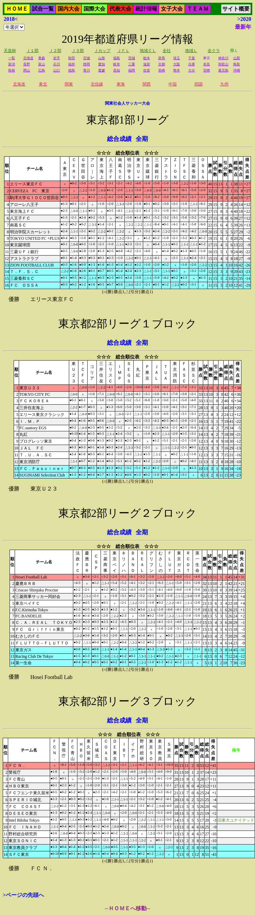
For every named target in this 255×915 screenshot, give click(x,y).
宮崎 (206, 70)
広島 (41, 70)
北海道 (28, 58)
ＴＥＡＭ (198, 9)
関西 (146, 84)
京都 (161, 64)
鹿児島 (223, 70)
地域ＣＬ (148, 50)
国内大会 (68, 9)
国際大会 (94, 9)
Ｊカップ (102, 50)
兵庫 (191, 64)
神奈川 (223, 58)
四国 (198, 84)
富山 (41, 64)
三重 (131, 64)
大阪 (176, 64)
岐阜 (116, 64)
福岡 (131, 70)
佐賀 (146, 70)
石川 (56, 64)
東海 (121, 84)
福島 (116, 58)
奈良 (206, 64)
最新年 (243, 27)
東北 (43, 84)
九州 (224, 84)
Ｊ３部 (78, 50)
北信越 (97, 84)
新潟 (11, 64)
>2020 (244, 19)
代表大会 (120, 9)
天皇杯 (10, 50)
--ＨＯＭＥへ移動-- (127, 908)
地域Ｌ (191, 50)
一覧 (11, 58)
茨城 (131, 58)
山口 (56, 70)
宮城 (86, 58)
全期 (142, 138)
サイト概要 (236, 9)
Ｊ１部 (32, 50)
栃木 (146, 58)
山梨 (236, 58)
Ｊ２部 (55, 50)
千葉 (191, 58)
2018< (11, 19)
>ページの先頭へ (23, 895)
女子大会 (172, 9)
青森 (41, 58)
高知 (116, 70)
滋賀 (146, 64)
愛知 (101, 64)
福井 (71, 64)
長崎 (161, 70)
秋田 (71, 58)
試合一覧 (43, 9)
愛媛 (101, 70)
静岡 (86, 64)
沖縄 (236, 70)
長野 (26, 64)
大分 (191, 70)
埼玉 (176, 58)
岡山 (26, 70)
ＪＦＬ (123, 50)
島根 (11, 70)
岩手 (56, 58)
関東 (69, 84)
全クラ (214, 50)
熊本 (176, 70)
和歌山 (223, 64)
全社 (167, 50)
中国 (172, 84)
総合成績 (119, 138)
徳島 (71, 70)
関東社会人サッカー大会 (127, 103)
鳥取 (236, 64)
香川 (86, 70)
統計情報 (146, 9)
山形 (101, 58)
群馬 (161, 58)
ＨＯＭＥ (17, 9)
